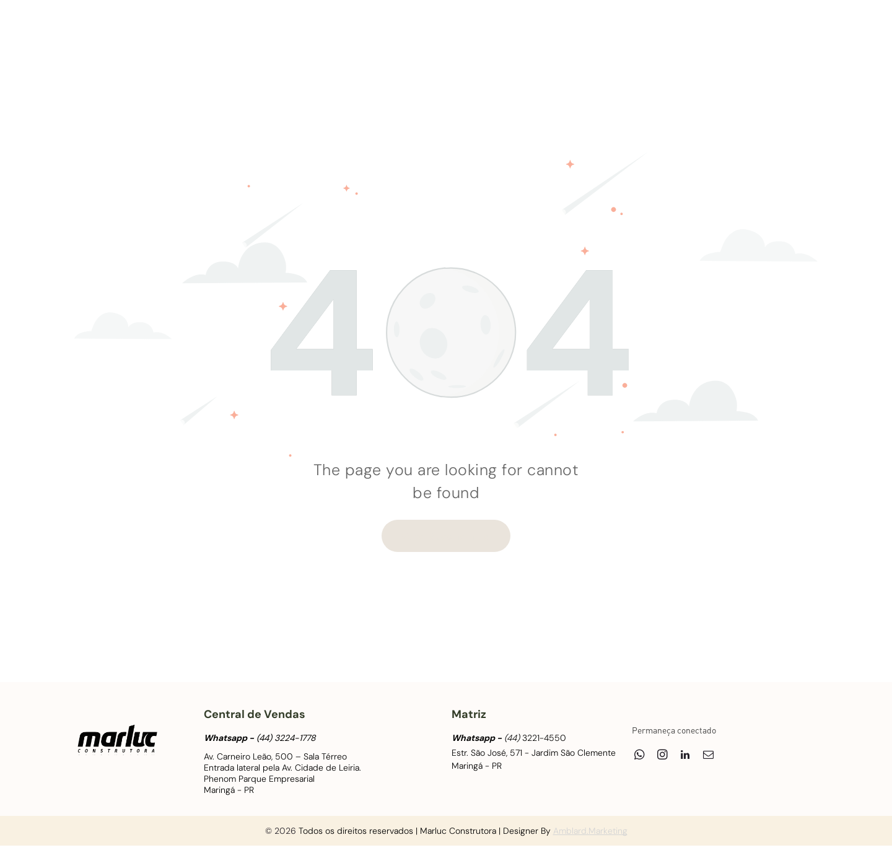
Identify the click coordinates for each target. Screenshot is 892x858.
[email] (795, 31)
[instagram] (749, 31)
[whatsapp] (726, 31)
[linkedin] (772, 31)
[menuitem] (196, 38)
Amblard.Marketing (590, 830)
